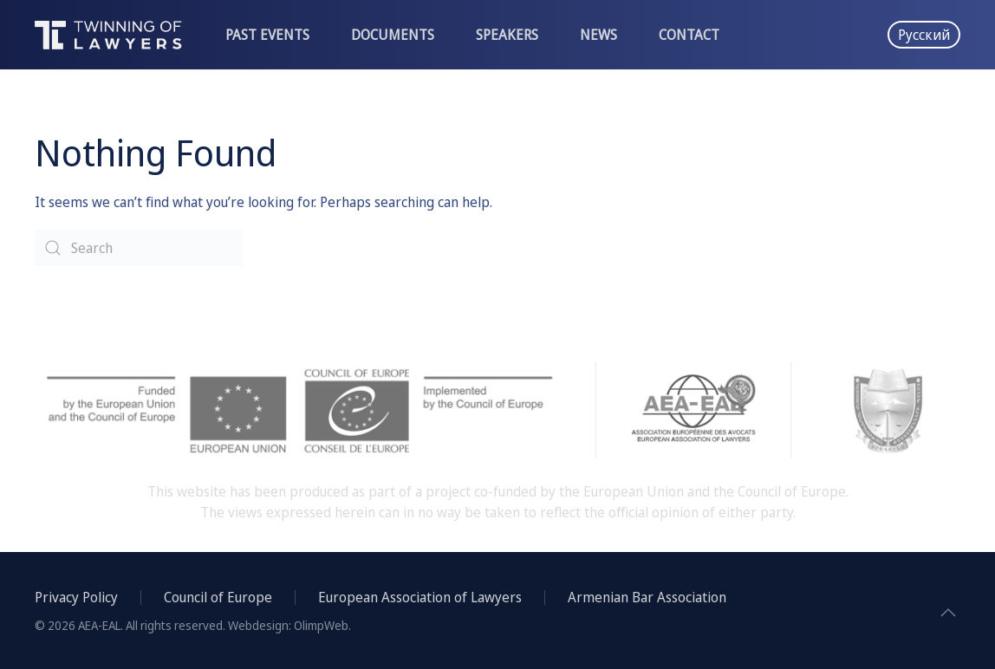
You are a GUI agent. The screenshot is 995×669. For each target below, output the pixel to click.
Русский (924, 34)
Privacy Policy (76, 597)
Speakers (507, 34)
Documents (392, 34)
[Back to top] (948, 612)
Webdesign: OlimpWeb (288, 625)
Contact (689, 34)
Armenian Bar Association (647, 597)
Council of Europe (218, 597)
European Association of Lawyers (420, 597)
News (598, 34)
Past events (267, 34)
